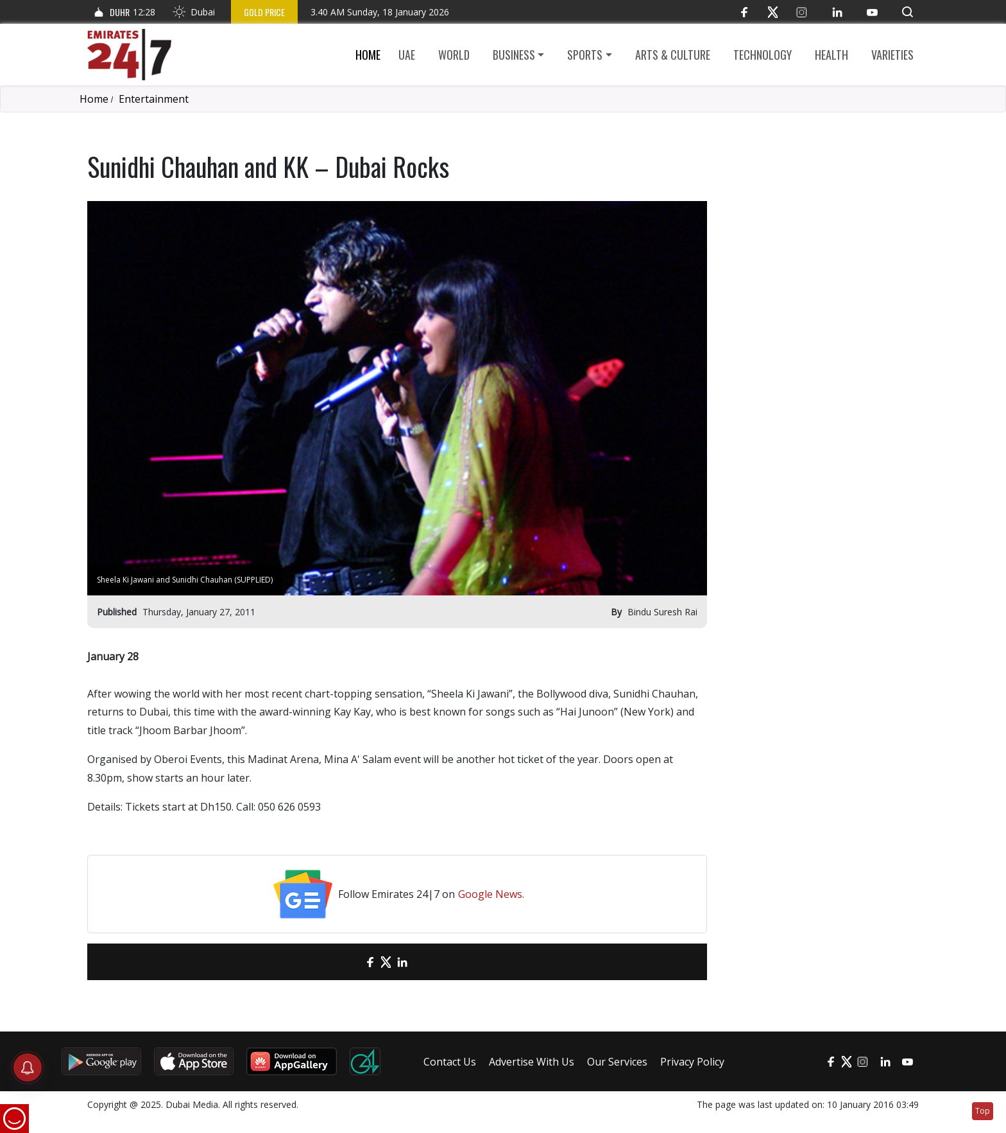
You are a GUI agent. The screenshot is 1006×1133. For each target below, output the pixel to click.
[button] (907, 12)
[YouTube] (872, 12)
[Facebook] (744, 12)
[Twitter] (773, 12)
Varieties (892, 54)
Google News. (491, 894)
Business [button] (514, 54)
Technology (762, 54)
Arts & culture (672, 54)
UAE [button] (406, 54)
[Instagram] (801, 12)
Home (367, 54)
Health (831, 54)
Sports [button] (584, 54)
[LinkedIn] (837, 12)
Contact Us (449, 1062)
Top (982, 1110)
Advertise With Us (531, 1062)
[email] (347, 962)
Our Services (617, 1062)
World (454, 54)
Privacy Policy (692, 1062)
